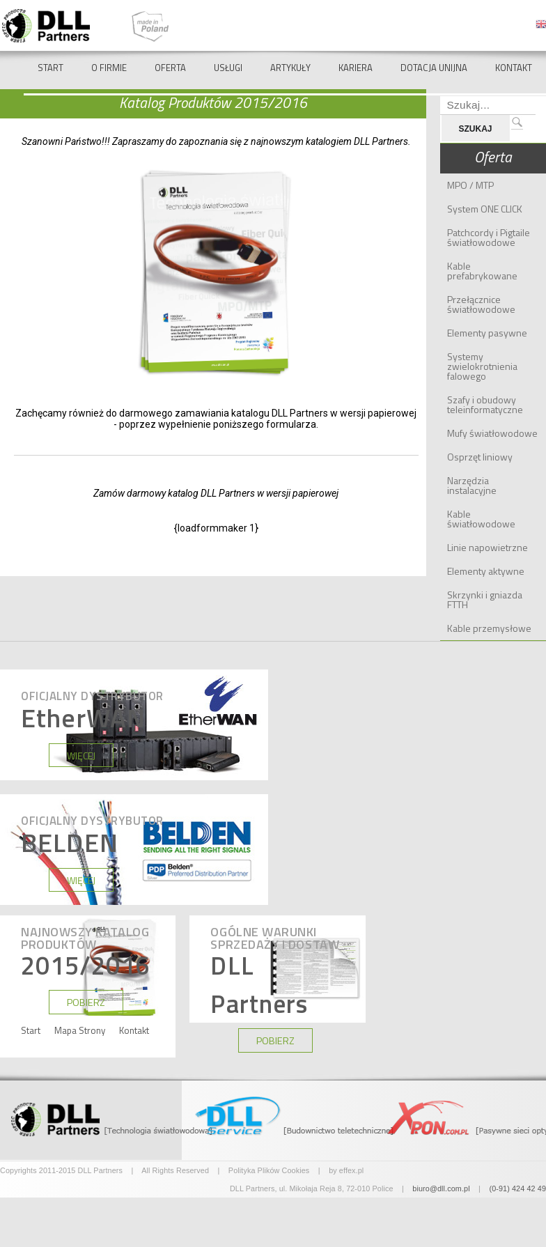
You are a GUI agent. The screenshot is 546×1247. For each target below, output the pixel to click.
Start (50, 68)
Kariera (355, 68)
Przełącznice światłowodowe (481, 304)
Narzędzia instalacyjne (472, 485)
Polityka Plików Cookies (269, 1170)
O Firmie (109, 68)
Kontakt (513, 68)
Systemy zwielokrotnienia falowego (482, 366)
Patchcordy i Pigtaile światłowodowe (488, 237)
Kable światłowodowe (481, 518)
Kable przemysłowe (489, 628)
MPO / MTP (470, 185)
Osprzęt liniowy (480, 456)
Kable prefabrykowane (482, 270)
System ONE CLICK (484, 208)
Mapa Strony (79, 1030)
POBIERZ (86, 1002)
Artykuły (290, 68)
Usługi (228, 68)
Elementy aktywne (485, 571)
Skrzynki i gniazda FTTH (484, 599)
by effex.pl (346, 1170)
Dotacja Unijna (433, 68)
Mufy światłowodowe (492, 433)
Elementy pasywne (487, 332)
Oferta (170, 68)
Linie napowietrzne (487, 547)
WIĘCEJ (81, 755)
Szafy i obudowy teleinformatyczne (485, 404)
